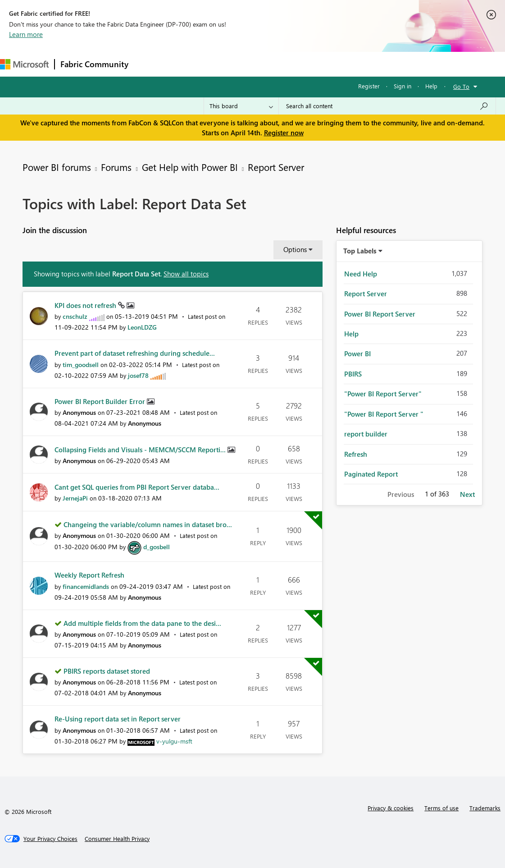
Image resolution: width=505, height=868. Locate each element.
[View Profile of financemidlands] (86, 586)
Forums (149, 64)
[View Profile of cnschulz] (75, 316)
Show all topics (186, 273)
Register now (284, 132)
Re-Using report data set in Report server (118, 718)
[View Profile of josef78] (138, 375)
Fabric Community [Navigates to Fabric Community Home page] (94, 64)
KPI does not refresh (86, 305)
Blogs (306, 64)
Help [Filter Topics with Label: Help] (351, 333)
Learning (340, 64)
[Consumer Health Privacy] (117, 839)
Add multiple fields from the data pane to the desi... (142, 623)
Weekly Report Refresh (89, 574)
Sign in (402, 86)
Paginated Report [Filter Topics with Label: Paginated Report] (371, 473)
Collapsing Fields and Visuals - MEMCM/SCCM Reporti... (141, 449)
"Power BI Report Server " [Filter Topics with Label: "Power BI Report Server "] (383, 413)
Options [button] (295, 249)
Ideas (225, 64)
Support (378, 64)
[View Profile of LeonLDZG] (142, 327)
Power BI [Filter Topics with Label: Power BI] (357, 353)
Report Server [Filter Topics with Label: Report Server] (365, 293)
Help (431, 86)
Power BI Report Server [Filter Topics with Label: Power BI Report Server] (379, 313)
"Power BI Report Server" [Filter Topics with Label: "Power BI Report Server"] (383, 393)
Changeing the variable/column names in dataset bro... (148, 524)
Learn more (26, 34)
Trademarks (484, 808)
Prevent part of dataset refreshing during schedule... (135, 353)
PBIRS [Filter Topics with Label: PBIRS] (353, 373)
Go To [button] (461, 86)
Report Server (276, 167)
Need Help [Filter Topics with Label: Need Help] (360, 273)
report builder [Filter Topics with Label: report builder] (365, 433)
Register (369, 86)
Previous (400, 494)
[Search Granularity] (241, 106)
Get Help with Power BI (190, 167)
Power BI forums (57, 167)
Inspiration (188, 64)
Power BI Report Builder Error (101, 401)
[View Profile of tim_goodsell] (81, 364)
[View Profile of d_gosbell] (156, 547)
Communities (265, 64)
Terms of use (441, 808)
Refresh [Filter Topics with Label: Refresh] (355, 454)
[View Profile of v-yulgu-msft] (174, 741)
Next (467, 494)
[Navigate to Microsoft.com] (24, 64)
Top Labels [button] (360, 250)
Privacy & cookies (391, 808)
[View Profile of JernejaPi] (75, 498)
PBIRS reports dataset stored (107, 670)
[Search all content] (387, 106)
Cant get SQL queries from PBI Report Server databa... (137, 486)
